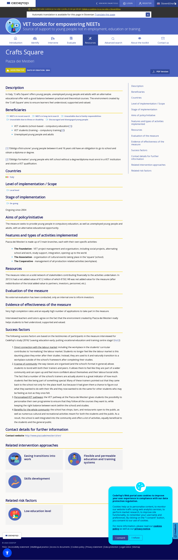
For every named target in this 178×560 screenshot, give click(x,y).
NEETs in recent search (20, 116)
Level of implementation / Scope (148, 103)
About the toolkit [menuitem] (140, 42)
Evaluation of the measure (145, 135)
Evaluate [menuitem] (71, 42)
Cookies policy (77, 547)
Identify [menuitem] (35, 42)
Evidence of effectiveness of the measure (147, 143)
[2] (62, 130)
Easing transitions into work (39, 457)
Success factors (139, 150)
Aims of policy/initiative (143, 115)
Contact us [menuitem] (163, 42)
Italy (12, 177)
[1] (70, 126)
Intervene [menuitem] (53, 42)
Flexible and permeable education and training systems (100, 459)
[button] (7, 552)
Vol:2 (116, 340)
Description (137, 86)
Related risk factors (141, 170)
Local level (14, 190)
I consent (120, 537)
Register (146, 3)
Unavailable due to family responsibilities (82, 116)
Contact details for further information (145, 157)
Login (129, 3)
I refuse (136, 538)
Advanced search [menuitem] (113, 42)
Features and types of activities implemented (147, 123)
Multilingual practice (40, 547)
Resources (136, 129)
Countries (136, 97)
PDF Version (162, 71)
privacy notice (142, 528)
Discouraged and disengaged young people (68, 119)
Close (148, 14)
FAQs (4, 547)
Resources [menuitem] (90, 42)
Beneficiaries (138, 91)
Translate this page (105, 14)
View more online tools (108, 3)
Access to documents (60, 547)
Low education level (37, 511)
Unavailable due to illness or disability (27, 119)
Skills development (37, 478)
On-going (14, 203)
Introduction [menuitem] (15, 42)
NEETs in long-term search (47, 116)
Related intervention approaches (148, 164)
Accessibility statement (19, 547)
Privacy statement (94, 547)
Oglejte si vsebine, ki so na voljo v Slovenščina (101, 9)
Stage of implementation (144, 109)
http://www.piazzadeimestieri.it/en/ (43, 435)
